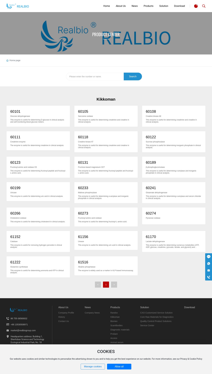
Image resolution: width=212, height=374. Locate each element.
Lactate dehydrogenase (155, 241)
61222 (15, 262)
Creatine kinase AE (153, 116)
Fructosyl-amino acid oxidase (90, 218)
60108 (151, 111)
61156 (83, 237)
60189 (151, 162)
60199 (15, 188)
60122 (151, 137)
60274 (151, 213)
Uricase (13, 193)
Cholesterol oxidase (18, 218)
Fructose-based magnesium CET (91, 167)
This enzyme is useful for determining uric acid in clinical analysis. (36, 196)
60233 (83, 188)
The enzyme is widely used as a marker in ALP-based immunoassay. (105, 270)
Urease (81, 241)
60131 (83, 162)
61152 (15, 237)
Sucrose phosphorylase (155, 142)
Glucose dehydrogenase (20, 116)
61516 (83, 262)
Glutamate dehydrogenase (156, 193)
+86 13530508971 (19, 324)
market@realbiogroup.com (23, 330)
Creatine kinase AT (85, 142)
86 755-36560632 (19, 318)
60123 (15, 162)
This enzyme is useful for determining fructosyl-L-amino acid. (102, 222)
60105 (83, 111)
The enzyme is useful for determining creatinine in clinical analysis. (37, 145)
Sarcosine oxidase (85, 116)
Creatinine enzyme (17, 142)
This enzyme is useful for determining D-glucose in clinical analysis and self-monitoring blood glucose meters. (37, 121)
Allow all (119, 366)
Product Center (106, 34)
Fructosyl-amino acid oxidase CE (23, 167)
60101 (15, 111)
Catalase (13, 241)
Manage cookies (93, 366)
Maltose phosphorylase (87, 193)
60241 (151, 188)
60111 (15, 137)
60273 (83, 213)
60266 (15, 213)
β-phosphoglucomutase (155, 167)
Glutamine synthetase (19, 267)
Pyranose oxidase (153, 218)
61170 (151, 237)
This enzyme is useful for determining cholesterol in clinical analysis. (37, 222)
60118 (83, 137)
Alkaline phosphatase (86, 267)
